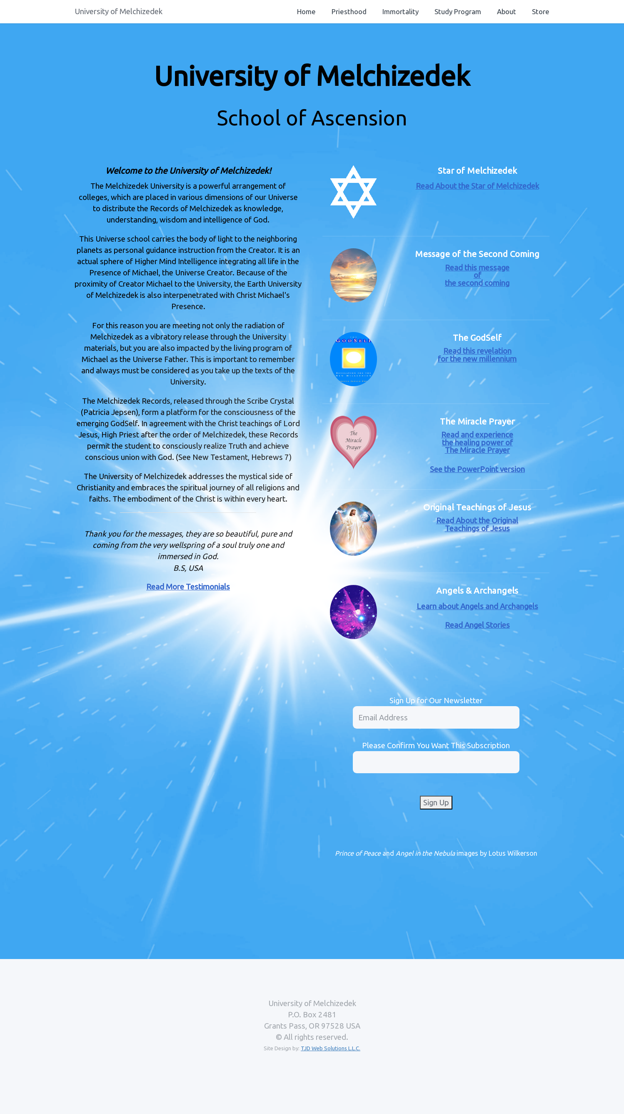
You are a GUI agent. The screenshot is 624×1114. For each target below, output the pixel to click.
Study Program (457, 11)
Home (306, 11)
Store (540, 11)
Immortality (400, 11)
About (506, 11)
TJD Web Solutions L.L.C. (330, 1048)
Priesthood (349, 11)
